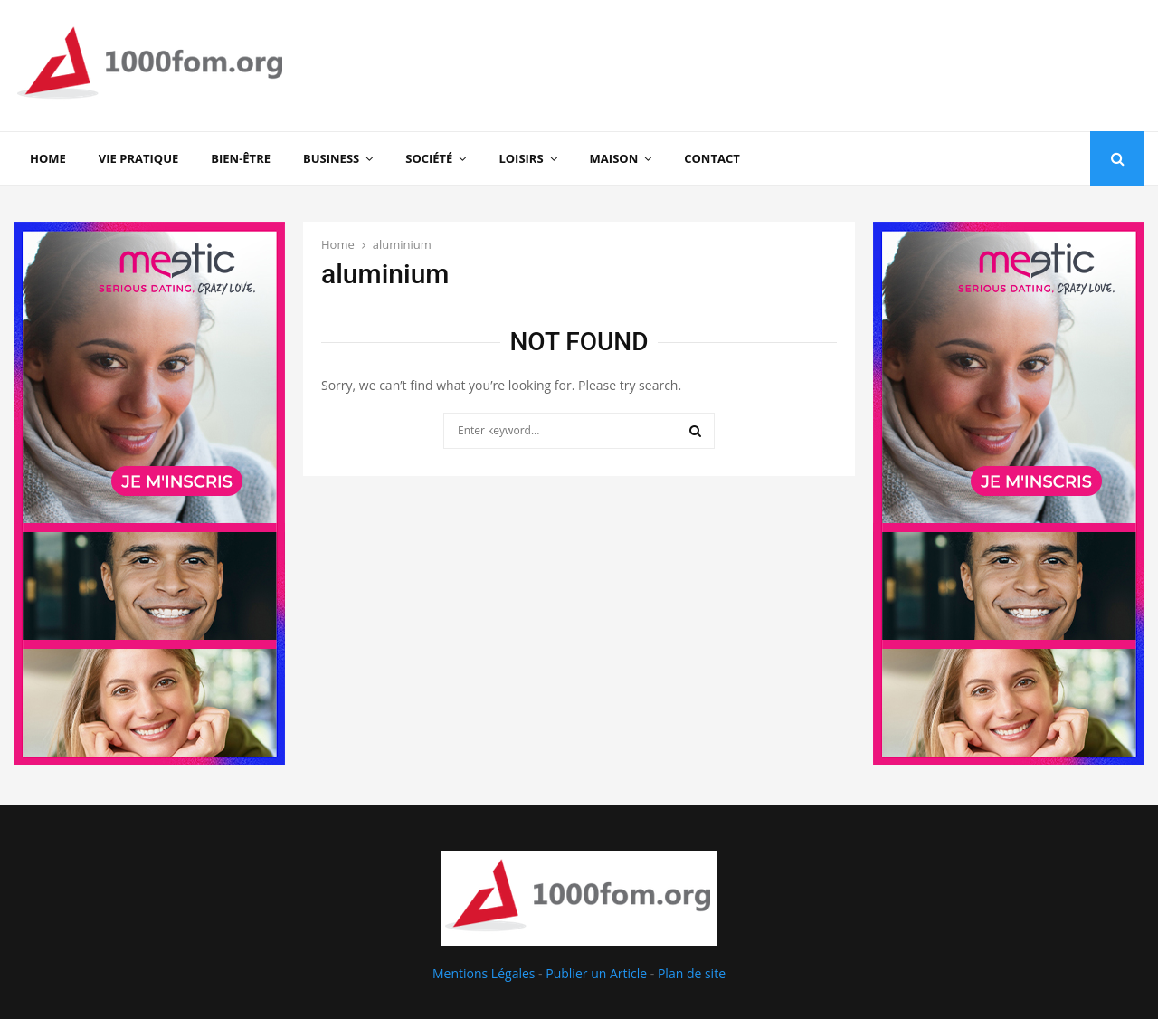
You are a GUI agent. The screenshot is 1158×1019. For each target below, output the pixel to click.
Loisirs (520, 158)
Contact (712, 158)
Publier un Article (596, 973)
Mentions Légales (484, 973)
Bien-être (241, 158)
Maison (614, 158)
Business (331, 158)
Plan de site (692, 973)
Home (48, 158)
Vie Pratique (138, 158)
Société (428, 158)
